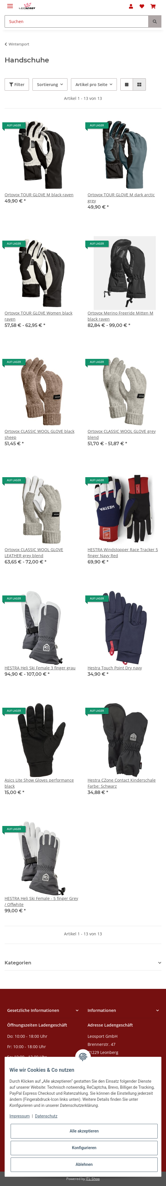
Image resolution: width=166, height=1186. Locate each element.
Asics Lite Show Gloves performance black (39, 783)
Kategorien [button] (18, 963)
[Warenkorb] (153, 6)
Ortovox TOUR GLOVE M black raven (39, 194)
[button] (131, 6)
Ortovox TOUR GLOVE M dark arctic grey (121, 197)
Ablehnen (84, 1164)
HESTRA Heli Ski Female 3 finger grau (40, 668)
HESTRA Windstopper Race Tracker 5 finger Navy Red (123, 552)
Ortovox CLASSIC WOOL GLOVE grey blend (122, 434)
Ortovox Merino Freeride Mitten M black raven (120, 316)
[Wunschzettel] (141, 6)
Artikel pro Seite (91, 84)
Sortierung (47, 84)
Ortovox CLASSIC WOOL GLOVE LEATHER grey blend (34, 552)
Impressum (19, 1116)
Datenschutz (46, 1116)
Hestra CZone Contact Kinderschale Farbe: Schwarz (122, 783)
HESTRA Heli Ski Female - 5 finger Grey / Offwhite (41, 901)
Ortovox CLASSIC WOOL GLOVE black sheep (39, 434)
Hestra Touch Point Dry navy (115, 668)
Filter (16, 84)
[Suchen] (76, 21)
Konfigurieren (84, 1147)
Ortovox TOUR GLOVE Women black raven (38, 316)
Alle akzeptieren (84, 1131)
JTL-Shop (93, 1178)
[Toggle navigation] (10, 3)
